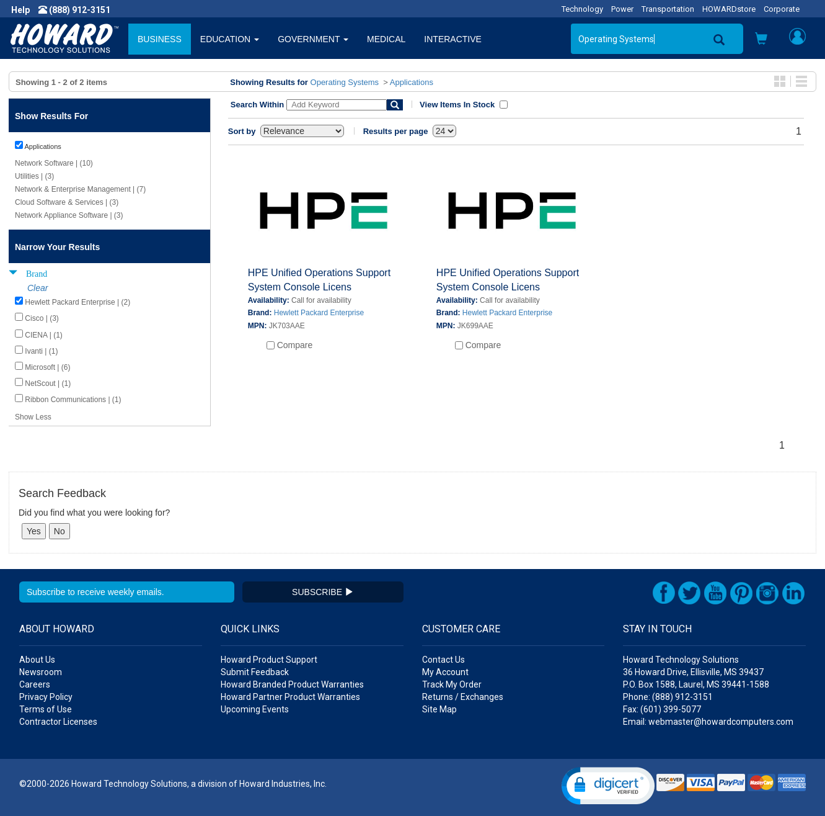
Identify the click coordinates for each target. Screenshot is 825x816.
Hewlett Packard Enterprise (319, 312)
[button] (761, 40)
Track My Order (452, 684)
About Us (37, 660)
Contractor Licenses (58, 722)
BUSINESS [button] (160, 39)
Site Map (439, 709)
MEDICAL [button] (386, 39)
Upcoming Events (255, 709)
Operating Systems (345, 82)
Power (622, 9)
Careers (34, 684)
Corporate (782, 9)
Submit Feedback (255, 672)
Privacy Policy (46, 697)
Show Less (33, 417)
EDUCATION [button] (229, 39)
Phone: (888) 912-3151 (668, 697)
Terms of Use (45, 709)
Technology (582, 9)
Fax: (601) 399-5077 (662, 709)
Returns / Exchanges (462, 697)
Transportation (668, 9)
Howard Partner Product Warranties (290, 697)
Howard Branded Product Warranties (292, 684)
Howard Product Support (269, 660)
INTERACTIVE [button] (453, 39)
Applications (411, 82)
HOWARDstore (729, 9)
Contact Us (443, 660)
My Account (445, 672)
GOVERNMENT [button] (313, 39)
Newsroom (40, 672)
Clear (37, 288)
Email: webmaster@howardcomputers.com (708, 722)
